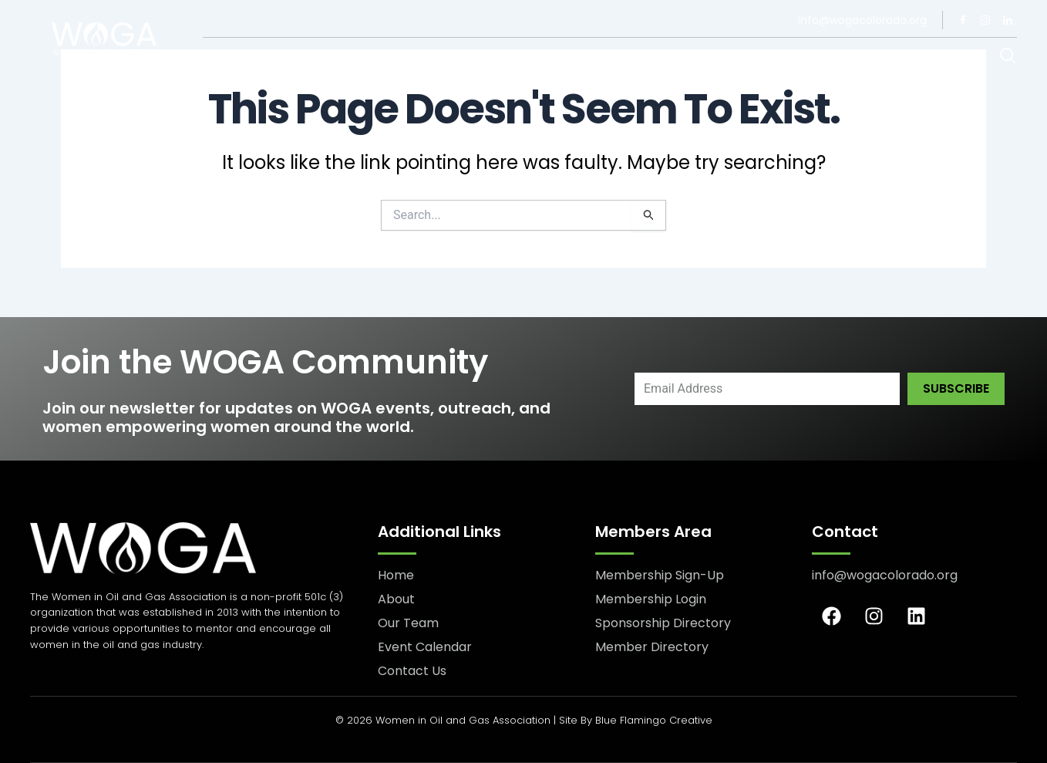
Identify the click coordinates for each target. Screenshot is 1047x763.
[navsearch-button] (1008, 57)
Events (587, 58)
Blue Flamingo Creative (653, 720)
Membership (401, 58)
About (223, 57)
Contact (502, 57)
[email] (767, 389)
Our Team (300, 57)
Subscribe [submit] (956, 388)
